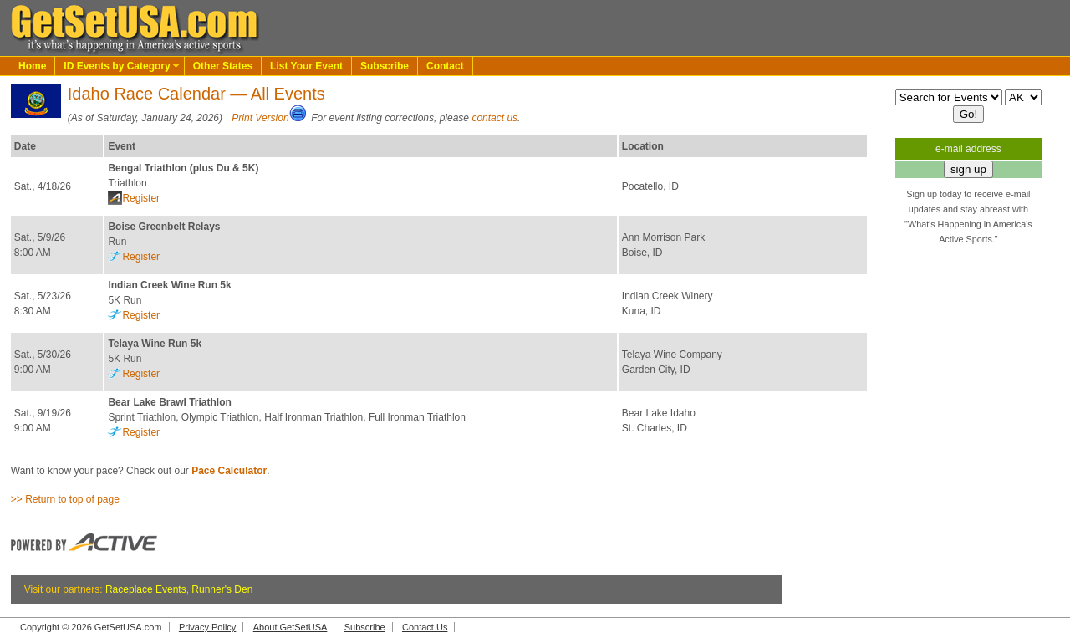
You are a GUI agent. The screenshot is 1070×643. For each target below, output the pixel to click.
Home (32, 66)
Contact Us (424, 627)
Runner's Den (221, 589)
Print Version (260, 118)
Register (141, 198)
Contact (445, 66)
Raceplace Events (145, 589)
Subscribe (384, 66)
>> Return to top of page (65, 499)
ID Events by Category (117, 66)
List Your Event (306, 66)
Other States (222, 66)
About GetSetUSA (290, 627)
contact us (494, 118)
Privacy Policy (207, 627)
